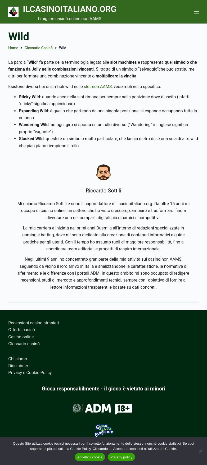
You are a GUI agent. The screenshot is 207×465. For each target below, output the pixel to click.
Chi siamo (17, 358)
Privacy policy (121, 457)
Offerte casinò (21, 329)
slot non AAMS (98, 86)
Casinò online (21, 336)
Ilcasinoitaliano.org (69, 9)
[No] (200, 451)
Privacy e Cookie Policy (30, 372)
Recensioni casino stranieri (33, 322)
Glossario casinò (24, 343)
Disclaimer (18, 365)
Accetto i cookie (89, 457)
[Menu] (196, 11)
